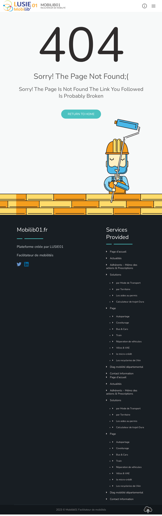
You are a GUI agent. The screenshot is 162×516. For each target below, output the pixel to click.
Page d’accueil (116, 251)
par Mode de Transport (126, 282)
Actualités (114, 258)
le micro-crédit (122, 354)
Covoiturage (120, 322)
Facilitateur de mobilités (92, 509)
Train (117, 335)
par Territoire (121, 289)
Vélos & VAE (121, 347)
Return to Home (81, 114)
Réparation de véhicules (127, 341)
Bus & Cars (120, 329)
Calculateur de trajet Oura (128, 301)
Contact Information (119, 373)
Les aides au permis (124, 295)
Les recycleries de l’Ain (126, 360)
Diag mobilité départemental (124, 367)
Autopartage (121, 316)
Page (111, 308)
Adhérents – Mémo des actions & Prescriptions (121, 266)
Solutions (113, 274)
